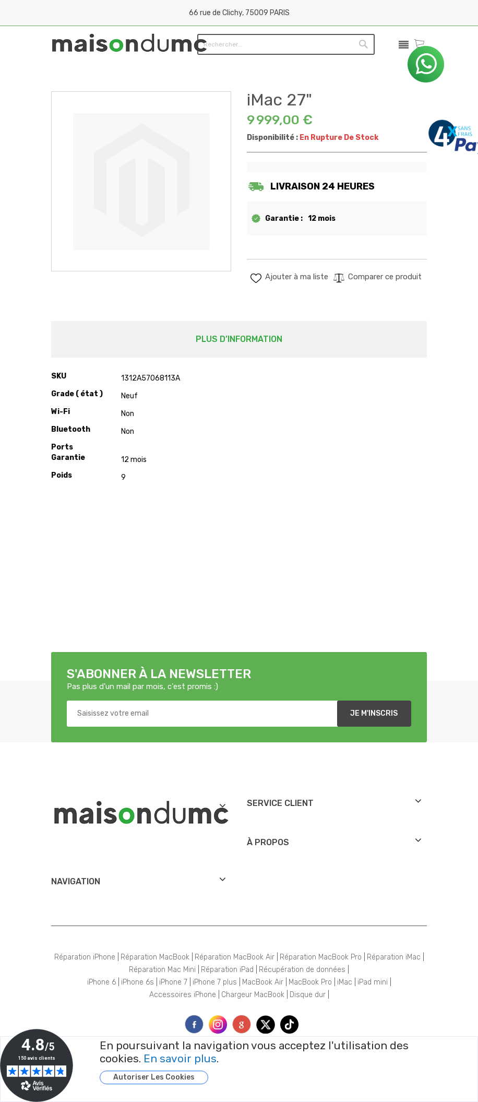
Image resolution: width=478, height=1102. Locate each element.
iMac (344, 982)
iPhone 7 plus (215, 982)
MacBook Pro (310, 982)
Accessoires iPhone (182, 994)
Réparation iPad (227, 969)
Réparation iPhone (84, 957)
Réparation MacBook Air (234, 957)
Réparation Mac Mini (162, 969)
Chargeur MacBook (252, 994)
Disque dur (308, 994)
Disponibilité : (272, 137)
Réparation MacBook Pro (321, 957)
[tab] (239, 339)
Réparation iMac (394, 957)
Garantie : (284, 218)
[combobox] (264, 44)
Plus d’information (239, 339)
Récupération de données (302, 969)
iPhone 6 (101, 982)
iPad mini (372, 982)
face (194, 1024)
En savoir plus (180, 1058)
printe (241, 1024)
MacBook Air (262, 982)
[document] (275, 1061)
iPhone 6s (137, 982)
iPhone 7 (173, 982)
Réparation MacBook (155, 957)
